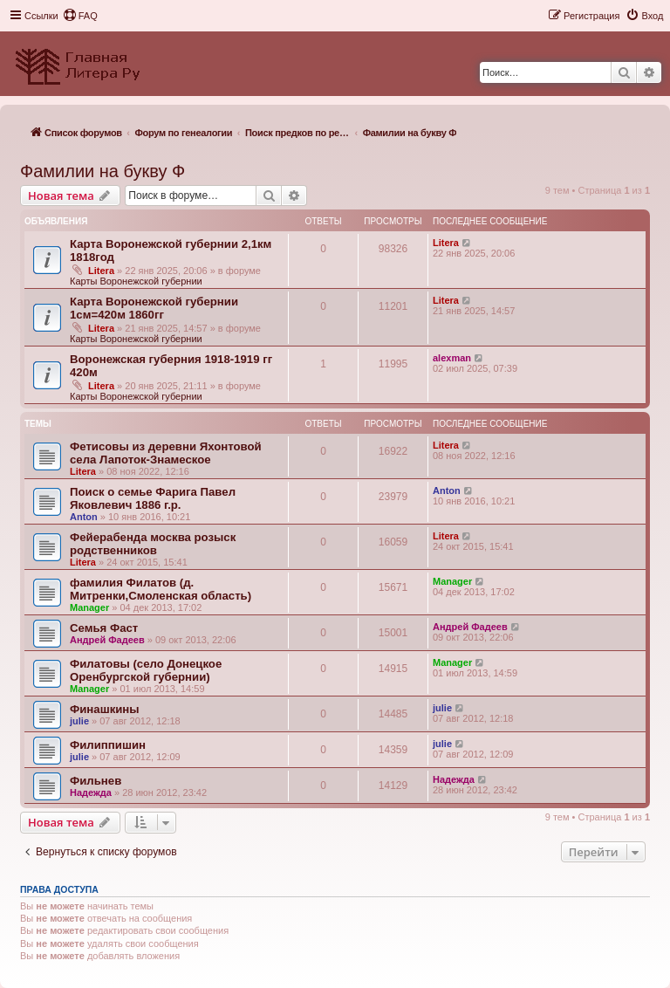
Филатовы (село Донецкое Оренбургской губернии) (146, 670)
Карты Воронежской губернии (136, 281)
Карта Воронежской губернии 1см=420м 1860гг (154, 308)
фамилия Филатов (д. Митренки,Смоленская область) (160, 589)
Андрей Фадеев (107, 640)
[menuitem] (80, 15)
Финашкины (105, 709)
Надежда (91, 792)
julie (79, 721)
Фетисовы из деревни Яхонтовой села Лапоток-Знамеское (166, 453)
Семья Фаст (104, 628)
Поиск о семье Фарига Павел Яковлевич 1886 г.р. (153, 498)
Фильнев (95, 780)
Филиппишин (108, 744)
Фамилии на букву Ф (102, 171)
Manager (89, 607)
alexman (452, 358)
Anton (84, 516)
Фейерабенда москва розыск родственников (153, 544)
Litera (101, 270)
